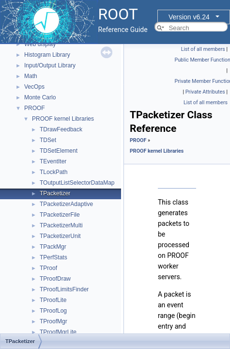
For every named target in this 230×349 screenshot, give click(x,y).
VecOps (34, 86)
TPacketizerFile (60, 214)
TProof (48, 268)
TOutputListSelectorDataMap (77, 182)
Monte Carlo (40, 97)
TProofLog (53, 310)
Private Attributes (205, 92)
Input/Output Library (50, 65)
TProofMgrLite (58, 332)
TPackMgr (53, 246)
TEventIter (53, 161)
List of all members (203, 49)
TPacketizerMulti (61, 225)
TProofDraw (55, 278)
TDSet (48, 140)
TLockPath (53, 172)
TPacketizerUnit (60, 236)
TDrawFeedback (61, 129)
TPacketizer (55, 193)
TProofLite (53, 300)
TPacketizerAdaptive (66, 204)
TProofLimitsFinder (64, 289)
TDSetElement (58, 150)
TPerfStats (53, 257)
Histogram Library (47, 54)
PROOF (34, 108)
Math (30, 76)
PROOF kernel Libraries (63, 118)
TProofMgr (53, 321)
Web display (40, 44)
